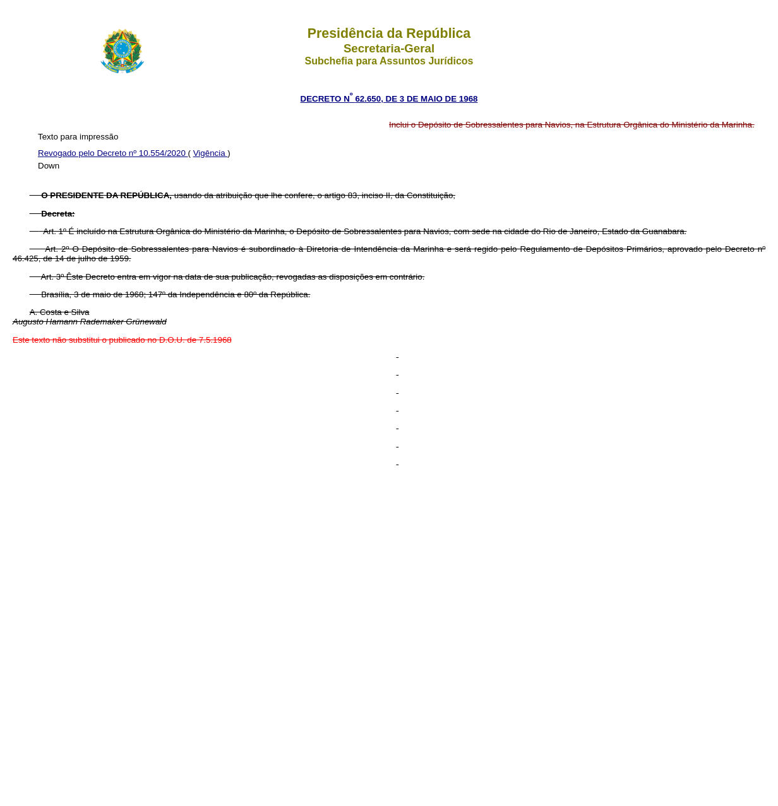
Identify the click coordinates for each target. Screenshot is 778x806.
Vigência (210, 153)
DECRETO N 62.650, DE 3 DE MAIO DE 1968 (389, 99)
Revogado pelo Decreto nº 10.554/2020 (113, 153)
